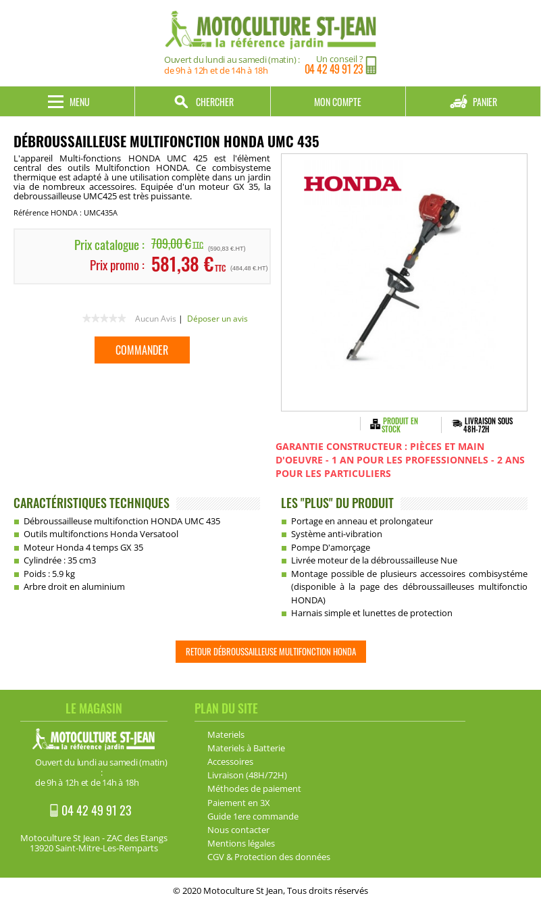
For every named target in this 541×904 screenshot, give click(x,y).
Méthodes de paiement (254, 788)
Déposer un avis (217, 318)
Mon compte (337, 102)
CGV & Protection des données (268, 857)
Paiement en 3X (238, 803)
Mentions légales (241, 843)
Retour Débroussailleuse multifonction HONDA (271, 651)
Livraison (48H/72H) (247, 775)
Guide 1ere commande (253, 816)
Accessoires (230, 761)
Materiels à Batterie (246, 748)
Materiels (225, 734)
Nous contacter (238, 830)
